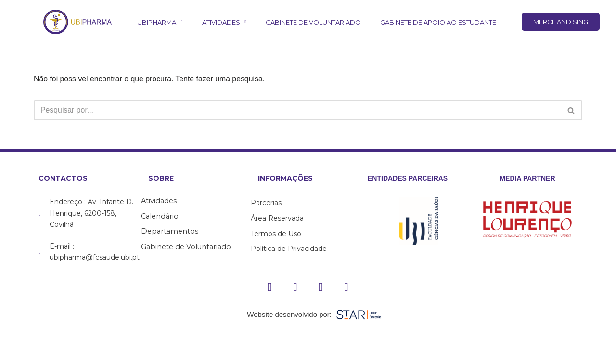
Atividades (224, 22)
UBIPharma (159, 22)
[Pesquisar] (297, 111)
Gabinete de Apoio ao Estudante (438, 22)
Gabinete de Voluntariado (313, 22)
